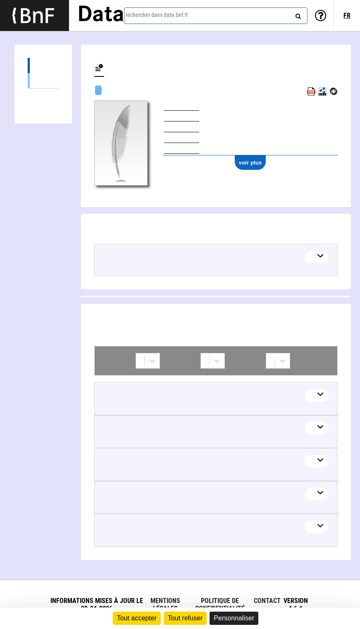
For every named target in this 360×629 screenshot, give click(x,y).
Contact (267, 601)
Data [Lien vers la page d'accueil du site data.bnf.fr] (100, 15)
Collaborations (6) (43, 96)
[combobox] (216, 15)
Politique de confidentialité (220, 604)
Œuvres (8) (43, 65)
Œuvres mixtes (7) (43, 80)
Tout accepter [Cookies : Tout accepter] (137, 618)
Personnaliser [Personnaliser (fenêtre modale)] (234, 618)
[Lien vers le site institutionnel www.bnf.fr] (34, 15)
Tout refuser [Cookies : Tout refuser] (185, 618)
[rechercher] (297, 14)
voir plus (250, 163)
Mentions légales (165, 604)
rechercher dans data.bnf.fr (157, 15)
